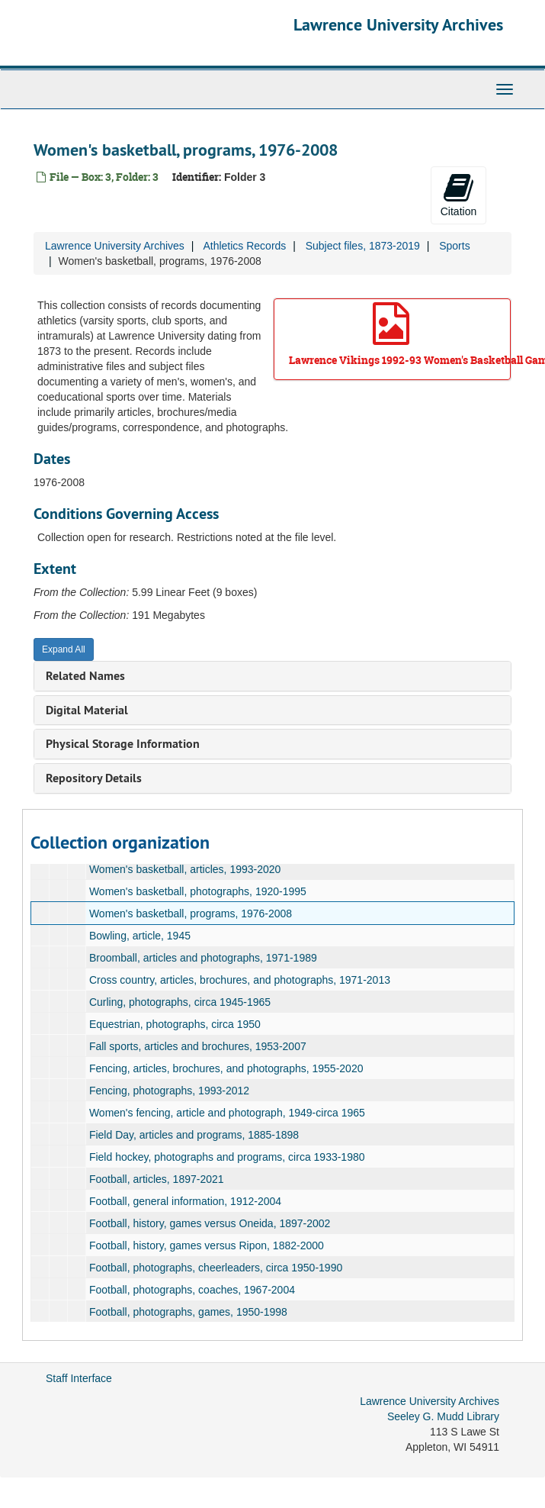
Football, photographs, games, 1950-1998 (188, 1312)
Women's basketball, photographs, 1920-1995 (197, 891)
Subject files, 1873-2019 (363, 246)
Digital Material (87, 710)
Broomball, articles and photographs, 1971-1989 (203, 958)
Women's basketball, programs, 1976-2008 (190, 913)
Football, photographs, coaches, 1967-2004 (192, 1290)
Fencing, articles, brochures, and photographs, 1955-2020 (226, 1068)
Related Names (85, 676)
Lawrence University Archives (398, 24)
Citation (458, 195)
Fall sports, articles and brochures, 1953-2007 (197, 1046)
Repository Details (94, 778)
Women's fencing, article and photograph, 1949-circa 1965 (227, 1113)
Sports (454, 246)
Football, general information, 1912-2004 (185, 1201)
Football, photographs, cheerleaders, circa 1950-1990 (215, 1268)
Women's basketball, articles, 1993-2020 (185, 869)
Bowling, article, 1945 (140, 936)
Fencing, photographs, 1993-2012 (169, 1090)
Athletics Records (244, 246)
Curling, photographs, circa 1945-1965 (180, 1002)
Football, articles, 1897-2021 (156, 1179)
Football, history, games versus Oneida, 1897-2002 (209, 1223)
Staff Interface (79, 1378)
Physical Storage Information (123, 744)
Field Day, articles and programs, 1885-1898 (194, 1135)
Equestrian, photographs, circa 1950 (175, 1024)
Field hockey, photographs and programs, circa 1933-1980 (227, 1157)
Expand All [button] (63, 649)
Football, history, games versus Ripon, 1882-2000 (206, 1245)
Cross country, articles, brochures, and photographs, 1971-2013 (239, 980)
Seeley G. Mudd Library (443, 1416)
